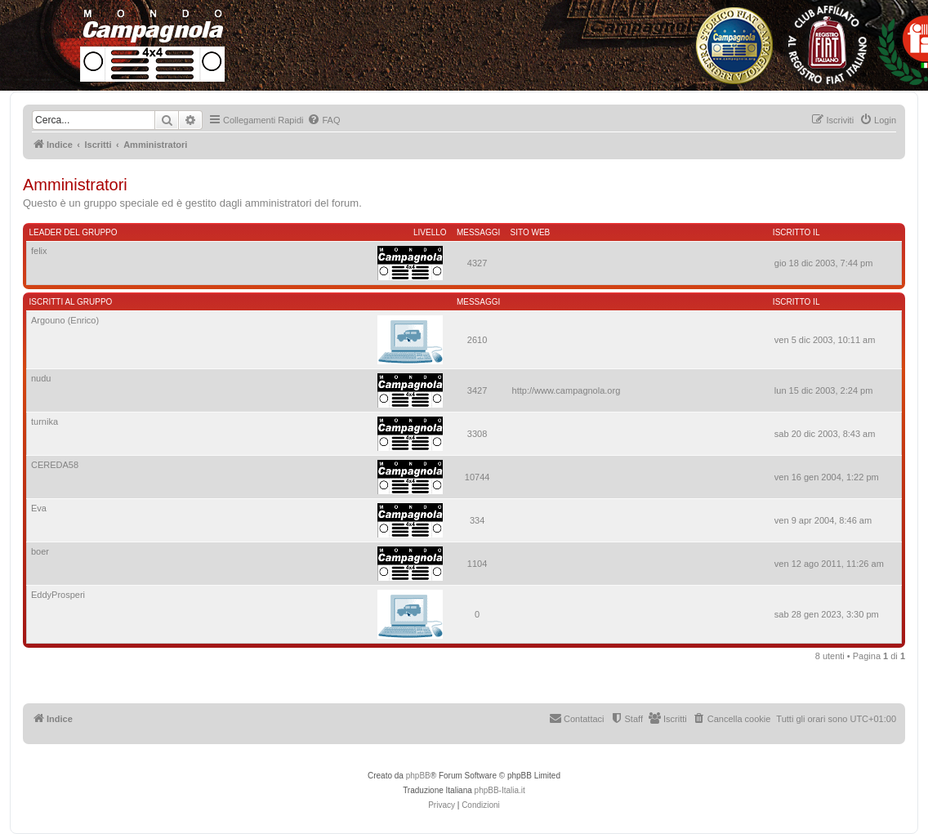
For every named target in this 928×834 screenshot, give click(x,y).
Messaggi (478, 232)
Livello (430, 232)
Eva (39, 508)
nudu (41, 378)
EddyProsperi (58, 595)
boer (40, 551)
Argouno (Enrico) (65, 320)
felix (39, 251)
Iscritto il (796, 232)
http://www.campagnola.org (566, 390)
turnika (44, 421)
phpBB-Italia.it (500, 790)
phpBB (418, 775)
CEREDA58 (54, 465)
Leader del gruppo (73, 232)
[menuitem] (323, 120)
